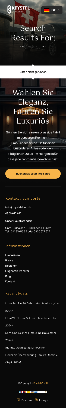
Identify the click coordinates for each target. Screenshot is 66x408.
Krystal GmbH (40, 383)
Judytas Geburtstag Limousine (25, 348)
